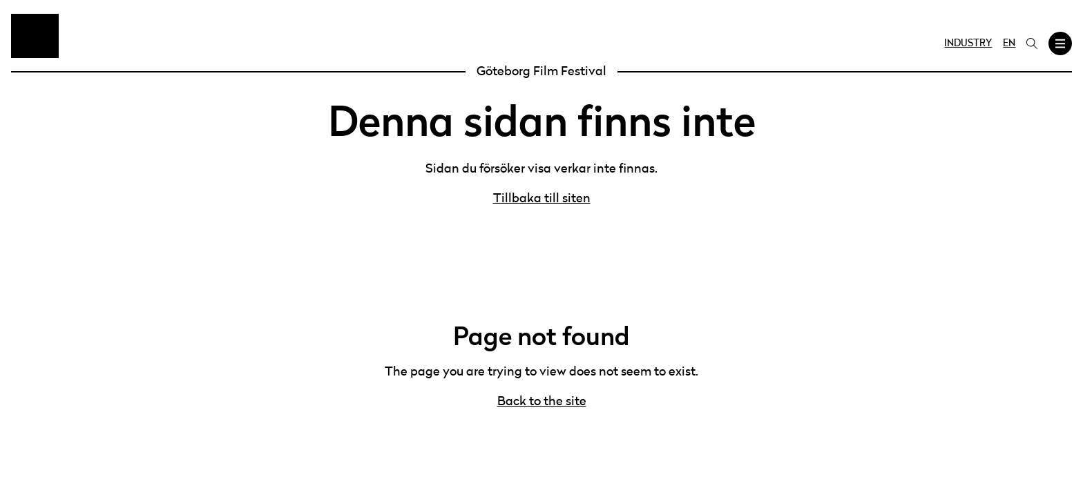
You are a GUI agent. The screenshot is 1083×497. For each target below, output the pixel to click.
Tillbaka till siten (542, 199)
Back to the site (541, 402)
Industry (968, 43)
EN (1009, 43)
